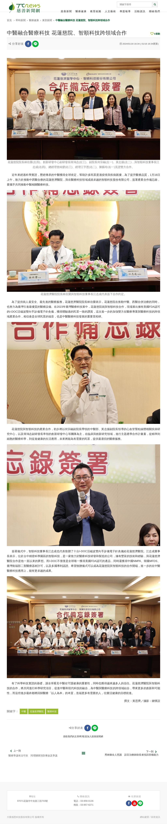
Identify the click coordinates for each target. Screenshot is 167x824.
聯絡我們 (154, 11)
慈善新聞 (66, 11)
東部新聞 (47, 20)
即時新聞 (21, 20)
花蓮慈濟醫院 (37, 711)
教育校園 (95, 11)
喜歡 (155, 34)
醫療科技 (52, 711)
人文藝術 (110, 11)
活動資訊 (139, 11)
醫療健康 (81, 11)
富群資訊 (155, 817)
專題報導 (125, 11)
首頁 (9, 20)
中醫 (23, 711)
